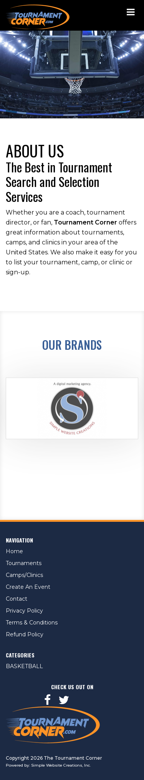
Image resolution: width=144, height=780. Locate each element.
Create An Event (28, 586)
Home (14, 551)
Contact (16, 598)
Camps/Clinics (24, 575)
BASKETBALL (24, 666)
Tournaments (23, 563)
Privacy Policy (24, 610)
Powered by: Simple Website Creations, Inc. (48, 765)
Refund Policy (24, 634)
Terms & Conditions (32, 622)
